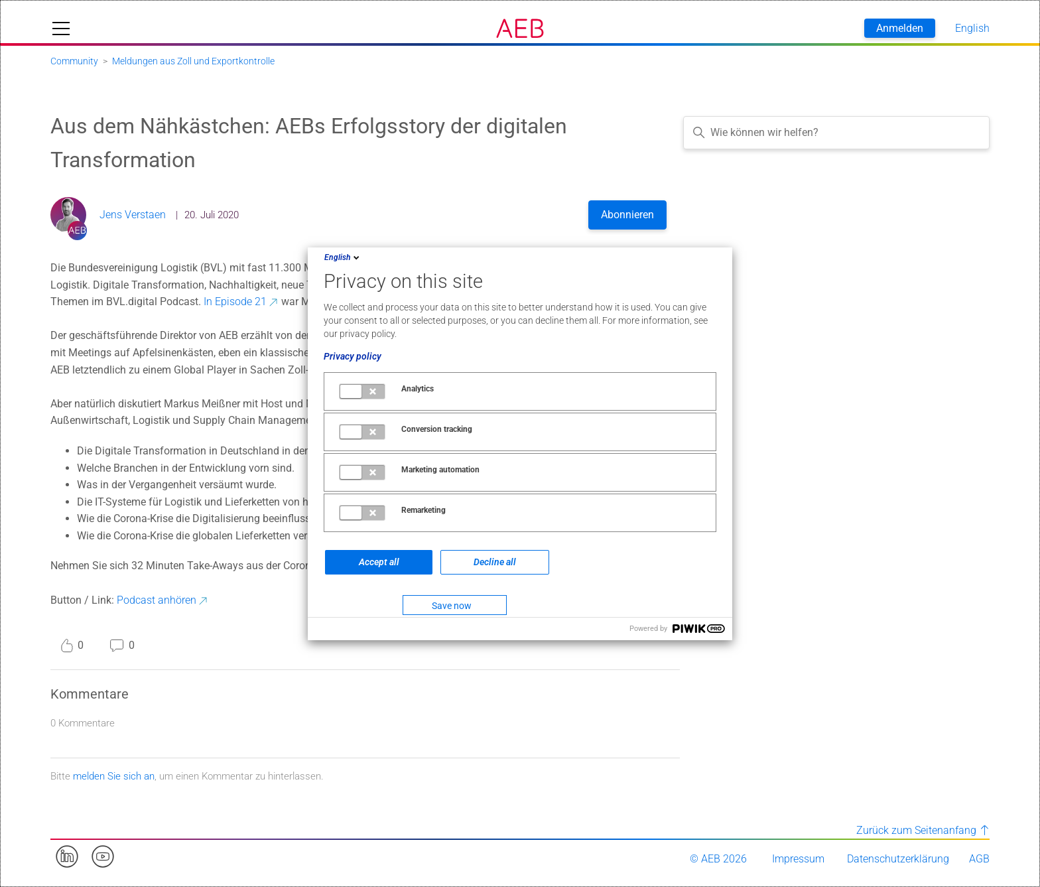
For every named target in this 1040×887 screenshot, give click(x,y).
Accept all (379, 562)
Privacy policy (352, 356)
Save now (452, 605)
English (342, 257)
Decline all (495, 562)
